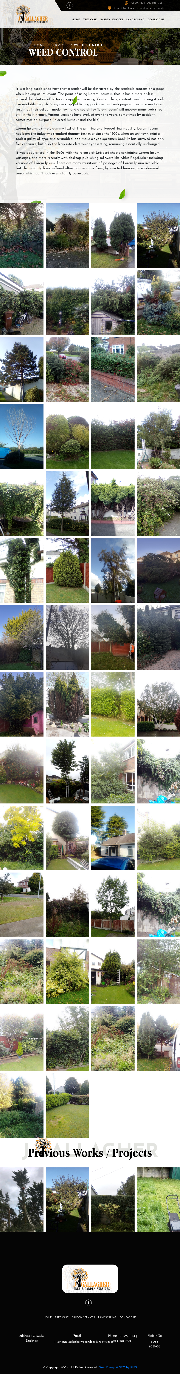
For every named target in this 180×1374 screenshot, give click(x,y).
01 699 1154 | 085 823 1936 (147, 3)
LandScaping (135, 19)
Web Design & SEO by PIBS (118, 1367)
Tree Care (90, 19)
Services (60, 45)
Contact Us (156, 19)
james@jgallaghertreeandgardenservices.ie (139, 8)
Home (76, 19)
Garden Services (111, 19)
